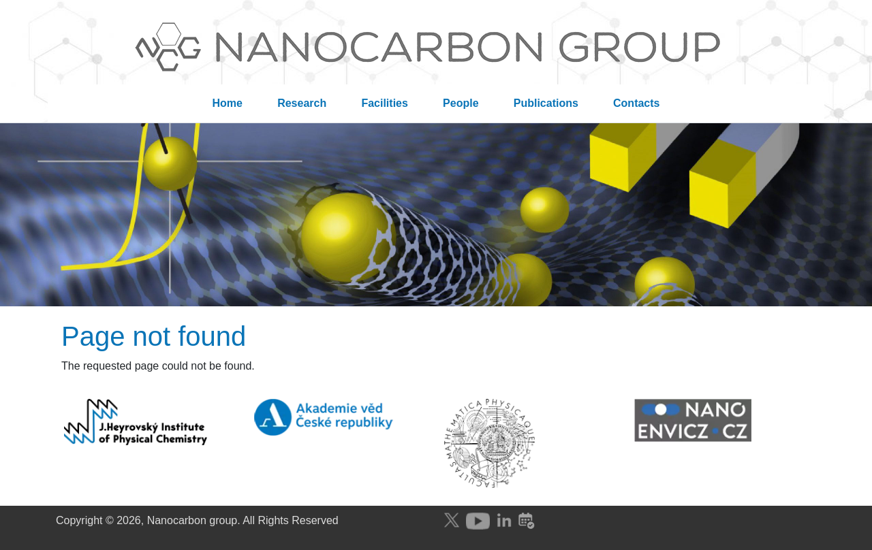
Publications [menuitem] (546, 103)
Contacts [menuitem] (636, 103)
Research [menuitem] (301, 103)
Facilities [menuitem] (384, 103)
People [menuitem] (460, 103)
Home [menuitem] (228, 103)
